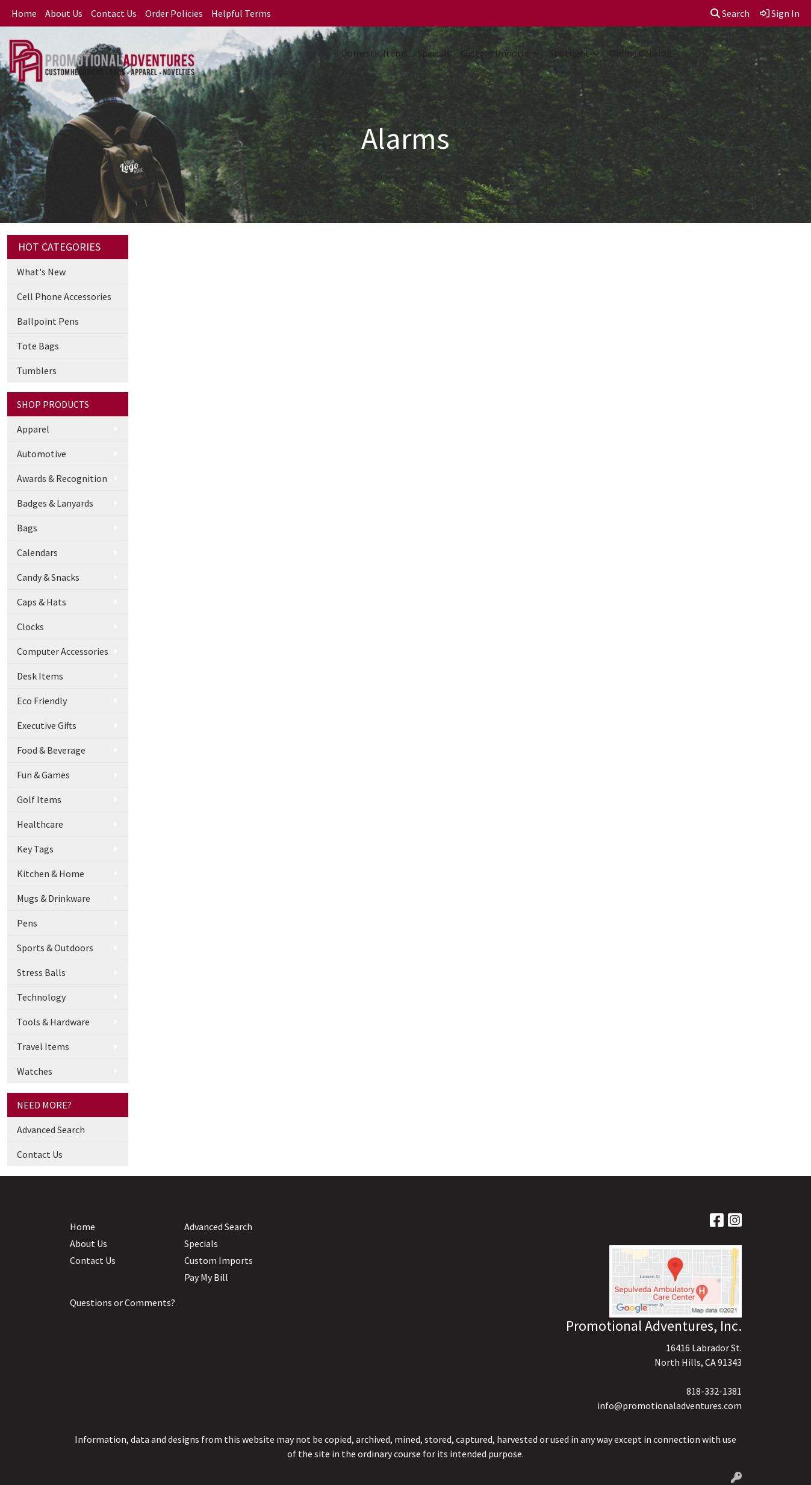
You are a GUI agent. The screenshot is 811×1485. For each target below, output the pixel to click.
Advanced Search (51, 1130)
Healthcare (40, 824)
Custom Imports (495, 53)
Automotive (41, 454)
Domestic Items (374, 53)
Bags (27, 528)
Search (730, 13)
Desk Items (40, 676)
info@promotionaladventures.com (669, 1405)
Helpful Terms (241, 13)
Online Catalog (640, 53)
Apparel (33, 429)
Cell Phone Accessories (64, 296)
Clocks (30, 627)
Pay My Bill (206, 1277)
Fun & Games (43, 775)
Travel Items (43, 1046)
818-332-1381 (714, 1391)
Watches (34, 1071)
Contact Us (114, 13)
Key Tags (35, 849)
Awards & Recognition (62, 478)
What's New (41, 272)
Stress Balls (41, 972)
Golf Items (39, 799)
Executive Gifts (46, 725)
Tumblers (37, 370)
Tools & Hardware (53, 1022)
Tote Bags (38, 346)
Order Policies (174, 13)
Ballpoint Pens (48, 321)
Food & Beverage (51, 750)
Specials (434, 53)
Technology (41, 997)
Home (24, 13)
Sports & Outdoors (55, 948)
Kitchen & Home (50, 874)
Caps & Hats (41, 602)
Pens (27, 923)
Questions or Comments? (122, 1302)
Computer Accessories (62, 651)
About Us (63, 13)
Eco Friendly (42, 701)
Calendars (37, 552)
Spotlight (569, 53)
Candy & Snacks (48, 577)
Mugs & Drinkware (53, 898)
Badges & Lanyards (55, 503)
